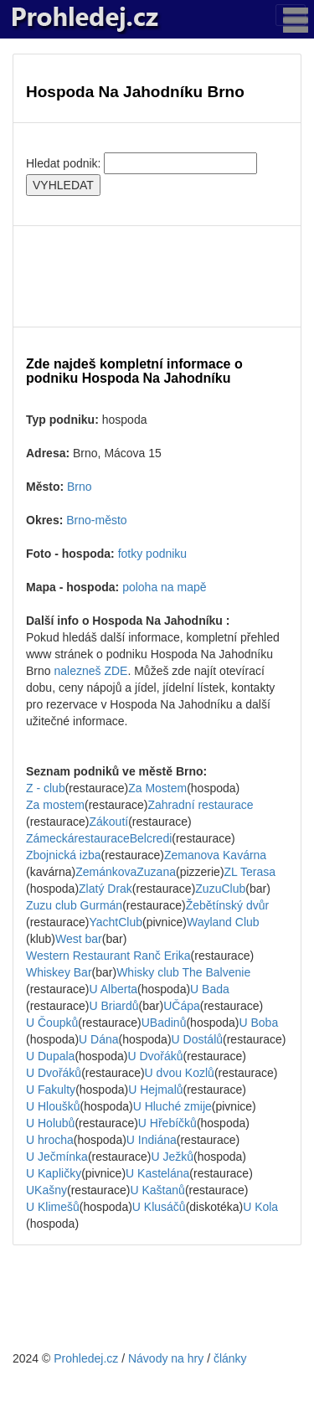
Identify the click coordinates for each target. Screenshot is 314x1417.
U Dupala (50, 1056)
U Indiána (151, 1139)
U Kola (260, 1206)
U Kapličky (53, 1173)
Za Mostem (157, 788)
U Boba (258, 1022)
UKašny (46, 1190)
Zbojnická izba (63, 855)
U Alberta (113, 989)
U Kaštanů (158, 1190)
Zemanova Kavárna (215, 855)
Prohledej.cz (86, 1358)
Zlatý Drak (105, 888)
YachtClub (115, 922)
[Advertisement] (157, 276)
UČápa (181, 1006)
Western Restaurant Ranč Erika (108, 955)
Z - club (45, 788)
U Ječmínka (57, 1156)
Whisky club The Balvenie (183, 972)
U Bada (209, 989)
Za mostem (55, 805)
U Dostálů (197, 1039)
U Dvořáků (155, 1056)
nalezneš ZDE (90, 671)
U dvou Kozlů (179, 1072)
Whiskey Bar (59, 972)
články (230, 1358)
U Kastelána (157, 1173)
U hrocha (50, 1139)
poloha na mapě (164, 587)
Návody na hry (165, 1358)
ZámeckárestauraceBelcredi (99, 838)
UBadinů (164, 1022)
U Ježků (172, 1156)
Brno (79, 486)
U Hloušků (53, 1106)
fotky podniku (153, 553)
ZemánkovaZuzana (125, 872)
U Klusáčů (159, 1206)
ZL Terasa (249, 872)
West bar (78, 939)
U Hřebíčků (167, 1123)
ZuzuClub (220, 888)
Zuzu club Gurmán (74, 905)
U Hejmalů (155, 1089)
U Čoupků (52, 1022)
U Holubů (50, 1123)
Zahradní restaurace (200, 805)
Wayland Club (223, 922)
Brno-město (96, 520)
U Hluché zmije (172, 1106)
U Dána (98, 1039)
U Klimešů (53, 1206)
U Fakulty (50, 1089)
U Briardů (113, 1006)
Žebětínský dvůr (228, 905)
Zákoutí (108, 821)
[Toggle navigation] (290, 15)
